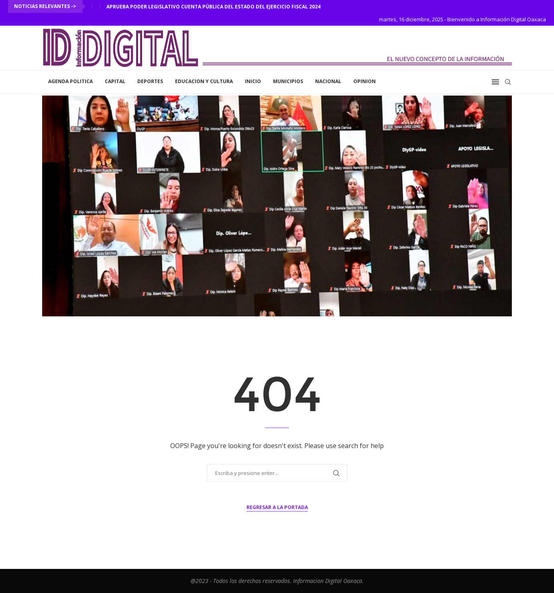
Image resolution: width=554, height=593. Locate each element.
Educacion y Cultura (204, 81)
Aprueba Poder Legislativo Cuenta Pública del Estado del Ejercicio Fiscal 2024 (213, 6)
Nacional (328, 81)
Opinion (364, 81)
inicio (253, 81)
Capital (115, 81)
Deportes (150, 81)
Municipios (288, 81)
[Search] (508, 82)
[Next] (100, 6)
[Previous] (92, 6)
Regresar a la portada (277, 507)
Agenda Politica (70, 81)
